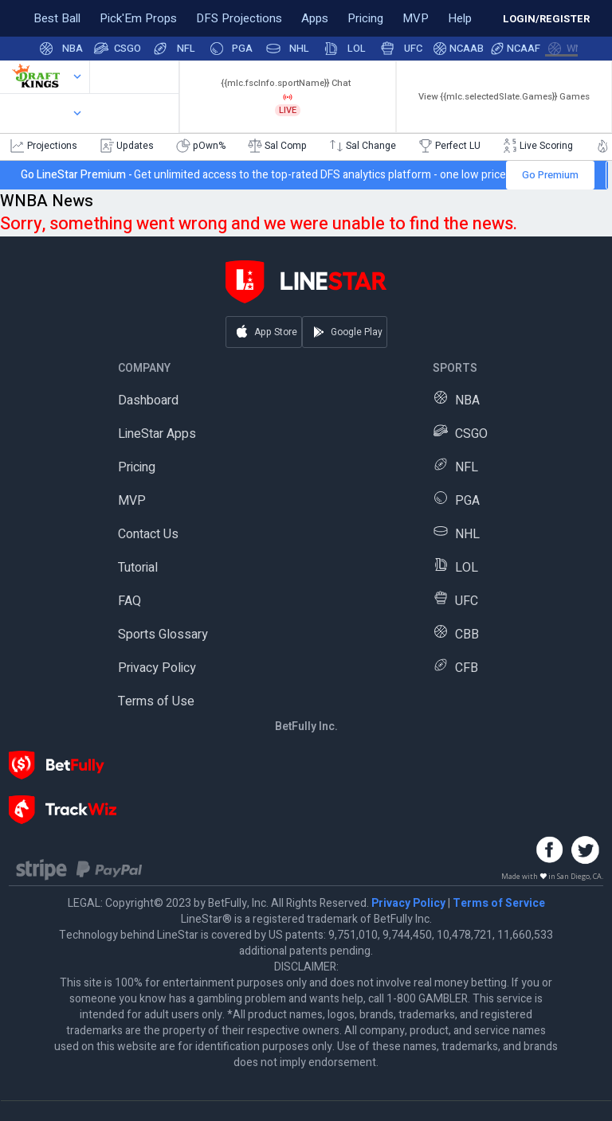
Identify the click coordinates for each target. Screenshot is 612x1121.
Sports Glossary (163, 634)
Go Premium (550, 174)
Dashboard (148, 400)
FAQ (129, 601)
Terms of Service (499, 903)
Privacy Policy (157, 668)
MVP (132, 500)
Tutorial (138, 567)
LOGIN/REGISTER (546, 18)
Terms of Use (156, 701)
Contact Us (148, 534)
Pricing (136, 467)
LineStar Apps (157, 433)
